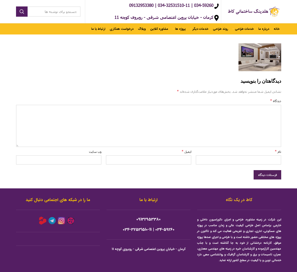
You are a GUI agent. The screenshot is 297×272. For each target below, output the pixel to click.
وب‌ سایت (95, 151)
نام (278, 151)
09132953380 (148, 219)
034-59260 (164, 229)
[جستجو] (48, 11)
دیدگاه (275, 101)
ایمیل (186, 151)
